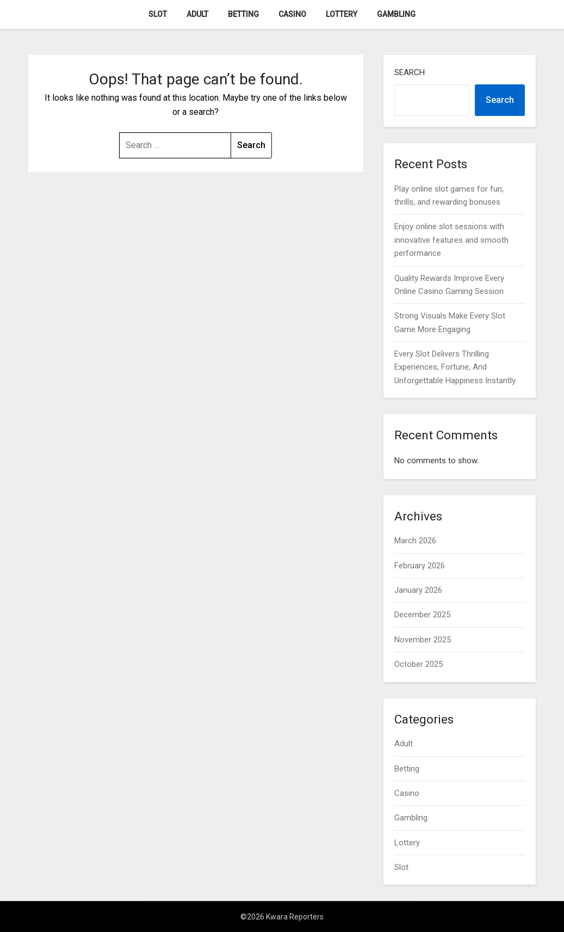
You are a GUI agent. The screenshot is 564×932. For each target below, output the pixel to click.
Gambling (396, 14)
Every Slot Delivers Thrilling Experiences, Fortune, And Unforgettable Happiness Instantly (455, 367)
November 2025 (422, 640)
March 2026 (415, 540)
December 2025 (422, 615)
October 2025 (418, 664)
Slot (157, 14)
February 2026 (419, 566)
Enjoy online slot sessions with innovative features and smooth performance (451, 240)
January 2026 (418, 590)
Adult (197, 14)
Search (409, 72)
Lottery (341, 14)
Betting (243, 14)
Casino (292, 14)
